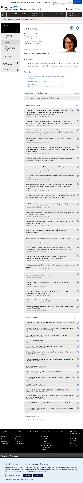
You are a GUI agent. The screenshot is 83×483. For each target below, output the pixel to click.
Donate (72, 443)
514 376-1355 (37, 43)
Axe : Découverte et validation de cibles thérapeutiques (46, 76)
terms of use (28, 479)
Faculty (10, 19)
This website (57, 5)
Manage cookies (13, 475)
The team (18, 19)
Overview (18, 436)
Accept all (38, 475)
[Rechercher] (70, 2)
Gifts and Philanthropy (75, 433)
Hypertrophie (32, 84)
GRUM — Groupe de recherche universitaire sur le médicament (56, 66)
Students (18, 432)
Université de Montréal (9, 7)
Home (4, 19)
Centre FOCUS (33, 432)
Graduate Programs (18, 440)
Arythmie (31, 79)
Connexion (46, 2)
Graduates (60, 432)
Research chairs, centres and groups (48, 447)
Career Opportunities (7, 64)
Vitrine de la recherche (35, 420)
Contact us (6, 70)
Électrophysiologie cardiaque (37, 81)
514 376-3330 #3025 (36, 41)
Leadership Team (8, 36)
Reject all (27, 475)
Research (46, 432)
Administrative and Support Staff (9, 56)
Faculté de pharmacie (31, 9)
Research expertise (46, 442)
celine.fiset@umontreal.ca (32, 38)
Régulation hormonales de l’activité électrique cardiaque (46, 87)
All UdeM (65, 5)
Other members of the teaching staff (10, 48)
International (19, 443)
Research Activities (46, 438)
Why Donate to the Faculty (75, 439)
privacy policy (16, 479)
